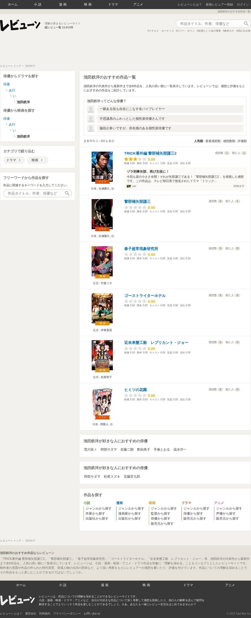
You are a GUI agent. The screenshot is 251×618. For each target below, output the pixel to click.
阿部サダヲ (109, 449)
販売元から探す (162, 523)
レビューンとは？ (190, 4)
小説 (38, 4)
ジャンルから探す (99, 508)
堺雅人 (104, 424)
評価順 (242, 141)
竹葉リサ (106, 283)
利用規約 (44, 613)
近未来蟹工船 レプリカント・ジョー (156, 342)
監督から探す (160, 513)
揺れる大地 (244, 30)
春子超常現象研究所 (141, 248)
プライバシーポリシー (67, 613)
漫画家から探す (129, 513)
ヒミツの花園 (135, 390)
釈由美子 (143, 449)
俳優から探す (160, 518)
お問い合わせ (92, 613)
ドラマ (113, 4)
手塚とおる (162, 449)
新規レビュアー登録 (219, 4)
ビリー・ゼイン (186, 30)
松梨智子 (106, 377)
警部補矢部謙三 (137, 201)
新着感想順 (213, 141)
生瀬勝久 (104, 188)
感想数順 (229, 141)
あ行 (12, 90)
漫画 (63, 4)
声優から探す (226, 513)
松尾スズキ (112, 476)
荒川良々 (90, 449)
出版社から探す (97, 518)
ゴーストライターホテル (145, 295)
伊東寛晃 (106, 330)
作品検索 (246, 24)
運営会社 (30, 613)
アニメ (138, 4)
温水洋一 (179, 449)
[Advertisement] (125, 50)
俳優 (6, 84)
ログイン (243, 4)
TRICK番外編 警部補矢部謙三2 (150, 153)
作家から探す (95, 513)
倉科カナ (229, 30)
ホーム (13, 4)
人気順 (198, 141)
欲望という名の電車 (209, 30)
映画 (88, 4)
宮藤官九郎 (132, 476)
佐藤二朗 (127, 449)
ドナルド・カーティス (161, 30)
